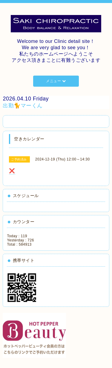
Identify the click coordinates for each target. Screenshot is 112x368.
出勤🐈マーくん (23, 106)
